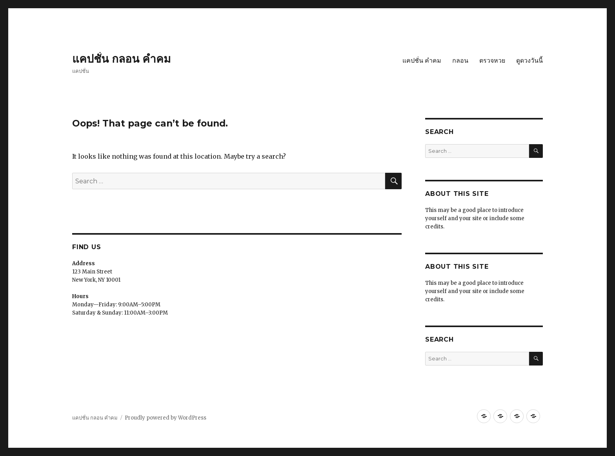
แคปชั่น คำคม (421, 60)
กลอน (460, 60)
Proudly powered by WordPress (165, 417)
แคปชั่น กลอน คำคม (121, 58)
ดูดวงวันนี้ (529, 60)
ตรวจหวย (492, 60)
